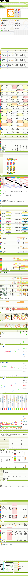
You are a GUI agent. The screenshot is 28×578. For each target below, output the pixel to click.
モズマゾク (2, 150)
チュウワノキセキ (3, 54)
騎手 (8, 2)
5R (16, 4)
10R (24, 4)
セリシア (2, 146)
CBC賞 (24, 103)
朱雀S (2, 117)
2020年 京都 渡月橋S (2, 315)
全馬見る (6, 288)
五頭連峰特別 (18, 89)
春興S (7, 110)
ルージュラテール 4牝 (4, 267)
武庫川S (7, 96)
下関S (2, 124)
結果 (8, 7)
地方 (25, 2)
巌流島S (7, 124)
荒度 (19, 7)
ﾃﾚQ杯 (18, 124)
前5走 (25, 7)
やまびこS (2, 127)
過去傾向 (14, 7)
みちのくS (24, 117)
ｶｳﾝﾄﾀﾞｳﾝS (13, 110)
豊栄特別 (23, 89)
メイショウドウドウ (4, 64)
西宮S (12, 89)
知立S (18, 127)
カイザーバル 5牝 (4, 285)
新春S (18, 96)
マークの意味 (26, 393)
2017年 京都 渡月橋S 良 (2, 288)
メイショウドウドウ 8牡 (4, 266)
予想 (14, 2)
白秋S (12, 103)
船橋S (2, 103)
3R (13, 4)
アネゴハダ (2, 219)
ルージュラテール (3, 213)
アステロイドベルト (3, 145)
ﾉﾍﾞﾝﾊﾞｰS (8, 89)
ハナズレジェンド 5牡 (4, 287)
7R (19, 4)
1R (10, 4)
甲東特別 (23, 96)
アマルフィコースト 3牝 (4, 286)
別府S (23, 124)
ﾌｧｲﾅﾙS (12, 127)
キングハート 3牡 (4, 294)
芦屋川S (23, 127)
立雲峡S (2, 89)
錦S (1, 110)
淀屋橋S (7, 117)
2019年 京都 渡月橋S (2, 316)
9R (22, 4)
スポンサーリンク (2, 69)
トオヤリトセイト (3, 60)
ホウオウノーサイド (2, 332)
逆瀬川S (18, 110)
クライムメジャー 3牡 (4, 290)
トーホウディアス (3, 55)
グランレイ (2, 65)
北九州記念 (19, 103)
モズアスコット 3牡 (4, 289)
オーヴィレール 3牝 (4, 295)
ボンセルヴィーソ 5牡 (4, 281)
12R (27, 4)
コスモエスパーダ (3, 59)
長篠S (12, 96)
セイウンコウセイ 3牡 (4, 293)
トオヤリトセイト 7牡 (4, 268)
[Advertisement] (14, 41)
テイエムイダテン (3, 149)
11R (25, 4)
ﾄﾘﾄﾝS (12, 117)
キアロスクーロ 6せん (4, 282)
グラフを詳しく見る (26, 344)
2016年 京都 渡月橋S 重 (2, 292)
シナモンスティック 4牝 (4, 269)
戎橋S (23, 110)
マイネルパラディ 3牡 (4, 291)
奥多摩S (7, 103)
